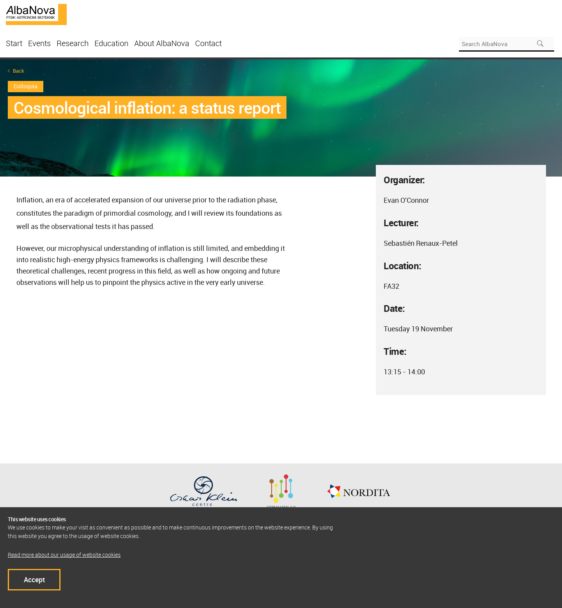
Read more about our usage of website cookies (64, 554)
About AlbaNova (161, 43)
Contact (208, 43)
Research (73, 43)
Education (111, 43)
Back (18, 71)
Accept (34, 579)
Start (14, 43)
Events (39, 43)
